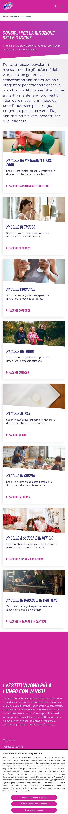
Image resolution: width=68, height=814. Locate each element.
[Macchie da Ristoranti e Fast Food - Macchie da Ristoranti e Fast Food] (27, 185)
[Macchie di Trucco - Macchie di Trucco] (18, 248)
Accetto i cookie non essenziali (34, 797)
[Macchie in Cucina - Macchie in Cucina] (18, 496)
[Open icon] (56, 6)
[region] (34, 781)
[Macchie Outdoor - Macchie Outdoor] (17, 372)
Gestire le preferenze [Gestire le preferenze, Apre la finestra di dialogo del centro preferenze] (34, 810)
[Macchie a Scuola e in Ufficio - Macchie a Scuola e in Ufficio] (25, 559)
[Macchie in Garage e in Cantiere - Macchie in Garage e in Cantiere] (26, 621)
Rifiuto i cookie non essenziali (34, 804)
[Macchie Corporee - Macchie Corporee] (18, 310)
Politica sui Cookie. (53, 785)
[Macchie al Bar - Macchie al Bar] (16, 434)
